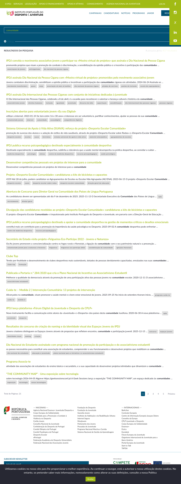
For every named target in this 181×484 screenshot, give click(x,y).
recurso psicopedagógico (87, 154)
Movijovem (81, 421)
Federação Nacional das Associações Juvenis (50, 443)
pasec (33, 86)
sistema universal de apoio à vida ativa (70, 137)
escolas (28, 137)
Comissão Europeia (129, 413)
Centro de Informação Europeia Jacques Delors (140, 416)
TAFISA (125, 448)
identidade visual (14, 336)
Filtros (9, 41)
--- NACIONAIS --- (40, 407)
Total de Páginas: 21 (12, 393)
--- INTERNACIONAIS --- (132, 407)
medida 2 (21, 300)
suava (37, 137)
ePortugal (37, 437)
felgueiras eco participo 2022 (73, 247)
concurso (153, 331)
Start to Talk (126, 446)
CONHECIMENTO (95, 4)
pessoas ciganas (166, 103)
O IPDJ (8, 4)
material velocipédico (98, 137)
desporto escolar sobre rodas (45, 183)
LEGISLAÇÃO (31, 4)
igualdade (60, 103)
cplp (160, 196)
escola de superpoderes (150, 86)
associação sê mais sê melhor (59, 86)
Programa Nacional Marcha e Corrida (92, 429)
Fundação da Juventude (86, 410)
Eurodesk (125, 432)
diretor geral (27, 201)
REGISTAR (169, 13)
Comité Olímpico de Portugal (44, 429)
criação (38, 336)
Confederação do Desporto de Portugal (48, 426)
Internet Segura (83, 418)
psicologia (32, 154)
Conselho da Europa (129, 418)
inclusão (49, 103)
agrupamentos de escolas (121, 137)
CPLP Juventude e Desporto (133, 421)
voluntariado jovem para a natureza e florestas (26, 247)
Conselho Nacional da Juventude (46, 424)
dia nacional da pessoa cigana (56, 69)
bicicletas (46, 137)
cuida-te (10, 300)
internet (30, 120)
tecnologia (23, 382)
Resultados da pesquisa (18, 50)
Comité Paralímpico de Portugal (45, 432)
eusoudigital (55, 120)
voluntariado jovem (15, 120)
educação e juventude (41, 353)
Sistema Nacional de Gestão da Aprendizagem (95, 432)
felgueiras (53, 247)
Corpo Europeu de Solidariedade (134, 424)
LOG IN (162, 4)
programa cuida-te (162, 295)
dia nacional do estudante (18, 353)
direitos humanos (35, 103)
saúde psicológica (108, 154)
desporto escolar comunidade (72, 183)
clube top (11, 264)
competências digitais (73, 120)
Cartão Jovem (38, 421)
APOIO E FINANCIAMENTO (51, 4)
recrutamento (12, 201)
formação (22, 264)
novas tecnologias (39, 382)
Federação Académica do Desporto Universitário (52, 440)
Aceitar (90, 479)
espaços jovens (166, 331)
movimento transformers (17, 86)
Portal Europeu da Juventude (133, 443)
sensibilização (116, 103)
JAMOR (150, 13)
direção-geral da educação (98, 183)
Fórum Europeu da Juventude (133, 435)
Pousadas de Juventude (86, 426)
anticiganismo (34, 69)
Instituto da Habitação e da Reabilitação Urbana (96, 416)
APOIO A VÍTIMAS (75, 4)
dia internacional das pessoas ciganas (140, 103)
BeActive (125, 410)
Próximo (171, 394)
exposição (11, 382)
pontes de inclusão (129, 86)
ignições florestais (124, 247)
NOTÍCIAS (125, 13)
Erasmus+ (125, 426)
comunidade (42, 120)
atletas (42, 154)
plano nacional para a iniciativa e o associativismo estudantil (78, 353)
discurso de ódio (86, 103)
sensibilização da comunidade (101, 247)
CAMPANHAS (95, 13)
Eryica (124, 429)
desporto (22, 318)
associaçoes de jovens (16, 69)
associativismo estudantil (17, 281)
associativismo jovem (16, 103)
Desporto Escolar (40, 435)
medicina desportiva (15, 154)
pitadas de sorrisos (110, 86)
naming (28, 336)
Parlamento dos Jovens (86, 424)
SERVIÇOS (18, 4)
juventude (72, 103)
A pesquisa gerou (161, 50)
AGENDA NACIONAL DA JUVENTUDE (123, 4)
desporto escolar (14, 137)
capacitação (102, 103)
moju (41, 86)
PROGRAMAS (138, 13)
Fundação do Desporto (86, 407)
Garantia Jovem (83, 413)
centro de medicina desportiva (61, 154)
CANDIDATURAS (111, 13)
